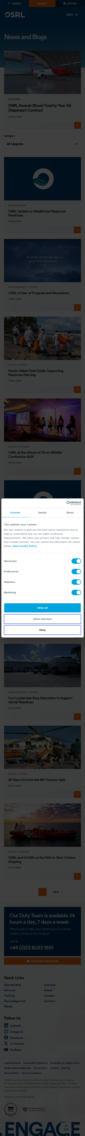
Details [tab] (42, 512)
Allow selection (42, 618)
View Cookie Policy (24, 546)
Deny (42, 629)
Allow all (42, 607)
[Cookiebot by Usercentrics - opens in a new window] (66, 503)
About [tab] (70, 512)
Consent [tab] (15, 512)
